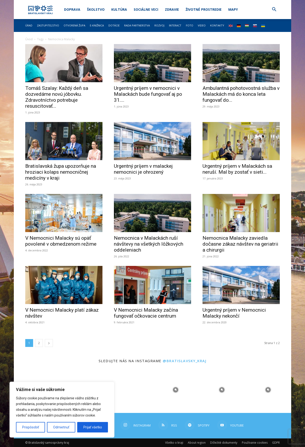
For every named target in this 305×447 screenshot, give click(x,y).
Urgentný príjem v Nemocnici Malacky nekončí (234, 313)
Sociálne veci (146, 9)
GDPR (276, 443)
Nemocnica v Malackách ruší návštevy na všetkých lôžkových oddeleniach (148, 244)
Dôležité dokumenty (223, 443)
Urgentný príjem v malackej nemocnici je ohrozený (143, 169)
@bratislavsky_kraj (184, 360)
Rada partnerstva (137, 25)
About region (197, 443)
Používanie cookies (255, 443)
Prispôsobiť (30, 427)
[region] (62, 409)
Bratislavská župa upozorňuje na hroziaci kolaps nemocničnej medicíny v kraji (60, 172)
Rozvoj (159, 25)
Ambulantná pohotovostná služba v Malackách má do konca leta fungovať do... (241, 94)
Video (202, 25)
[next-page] (49, 343)
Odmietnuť (61, 427)
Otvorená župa (74, 25)
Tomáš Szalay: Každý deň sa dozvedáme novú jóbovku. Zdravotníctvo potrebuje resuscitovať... (56, 97)
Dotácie (114, 25)
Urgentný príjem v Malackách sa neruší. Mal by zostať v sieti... (237, 169)
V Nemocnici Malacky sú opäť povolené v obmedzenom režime (61, 241)
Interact (175, 25)
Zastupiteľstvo (48, 25)
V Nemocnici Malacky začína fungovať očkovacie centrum (146, 313)
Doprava (72, 9)
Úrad (28, 25)
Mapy (233, 9)
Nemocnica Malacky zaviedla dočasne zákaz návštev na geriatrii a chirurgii (240, 244)
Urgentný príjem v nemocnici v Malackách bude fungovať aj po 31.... (148, 94)
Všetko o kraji (174, 443)
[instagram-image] (129, 390)
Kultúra (119, 9)
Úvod (29, 39)
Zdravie (172, 9)
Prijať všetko (92, 427)
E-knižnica (97, 25)
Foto (189, 25)
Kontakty (217, 25)
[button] (274, 10)
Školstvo (96, 9)
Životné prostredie (204, 9)
